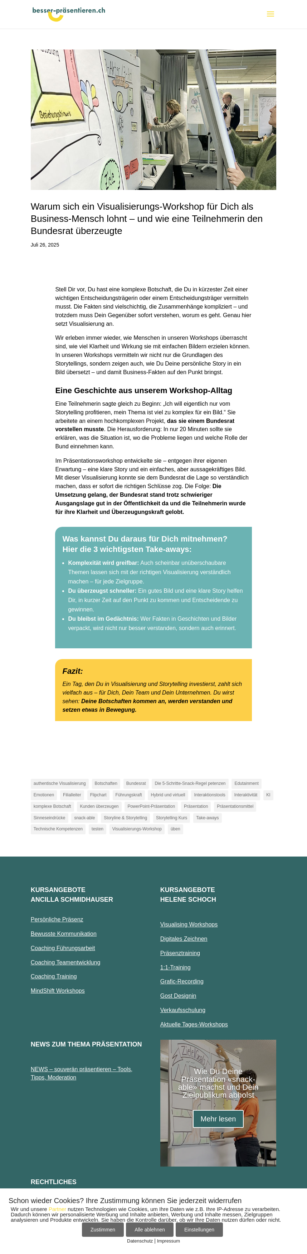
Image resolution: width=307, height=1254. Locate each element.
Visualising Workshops (189, 924)
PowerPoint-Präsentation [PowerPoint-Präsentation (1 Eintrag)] (151, 806)
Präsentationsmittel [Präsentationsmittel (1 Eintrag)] (235, 806)
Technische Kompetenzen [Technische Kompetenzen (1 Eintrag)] (58, 828)
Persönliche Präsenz (57, 919)
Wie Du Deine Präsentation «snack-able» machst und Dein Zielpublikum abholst (218, 1083)
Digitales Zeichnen (184, 939)
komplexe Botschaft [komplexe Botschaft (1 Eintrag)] (52, 806)
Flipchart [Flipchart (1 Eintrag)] (98, 794)
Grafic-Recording (182, 981)
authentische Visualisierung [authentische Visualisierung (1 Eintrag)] (60, 783)
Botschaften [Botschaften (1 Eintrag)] (106, 783)
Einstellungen (199, 1229)
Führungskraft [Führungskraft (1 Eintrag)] (129, 794)
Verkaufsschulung (182, 1010)
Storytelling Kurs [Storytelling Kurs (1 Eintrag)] (171, 817)
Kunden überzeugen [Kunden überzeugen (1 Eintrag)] (99, 806)
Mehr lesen (218, 1119)
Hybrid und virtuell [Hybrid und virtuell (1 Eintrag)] (168, 794)
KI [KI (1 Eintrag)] (268, 794)
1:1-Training (175, 967)
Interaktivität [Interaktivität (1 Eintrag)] (246, 794)
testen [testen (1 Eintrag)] (97, 828)
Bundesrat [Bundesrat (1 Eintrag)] (136, 783)
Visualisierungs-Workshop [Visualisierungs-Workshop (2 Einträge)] (137, 828)
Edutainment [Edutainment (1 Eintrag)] (246, 783)
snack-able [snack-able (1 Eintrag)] (84, 817)
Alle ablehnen (150, 1229)
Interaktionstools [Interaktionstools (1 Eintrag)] (209, 794)
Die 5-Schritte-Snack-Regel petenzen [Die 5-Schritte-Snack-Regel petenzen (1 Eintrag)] (190, 783)
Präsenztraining (180, 953)
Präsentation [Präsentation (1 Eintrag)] (196, 806)
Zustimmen (103, 1229)
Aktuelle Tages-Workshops (194, 1024)
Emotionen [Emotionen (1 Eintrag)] (44, 794)
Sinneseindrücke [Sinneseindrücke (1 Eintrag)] (49, 817)
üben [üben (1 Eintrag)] (175, 828)
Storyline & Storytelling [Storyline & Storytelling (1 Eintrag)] (125, 817)
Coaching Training (54, 976)
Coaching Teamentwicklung (65, 962)
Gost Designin (178, 996)
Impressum (168, 1241)
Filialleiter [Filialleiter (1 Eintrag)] (72, 794)
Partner (57, 1209)
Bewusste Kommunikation (64, 934)
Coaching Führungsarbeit (63, 948)
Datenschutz (140, 1241)
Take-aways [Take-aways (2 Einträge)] (207, 817)
